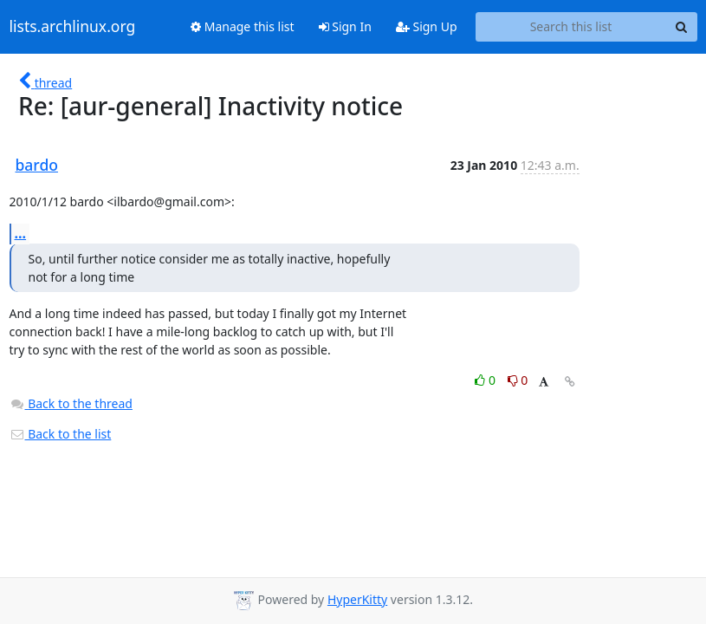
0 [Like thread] (486, 380)
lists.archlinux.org (73, 26)
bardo (37, 164)
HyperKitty (357, 599)
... (21, 233)
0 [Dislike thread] (518, 380)
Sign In (345, 26)
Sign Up (426, 26)
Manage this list (243, 26)
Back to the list (61, 434)
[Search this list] (571, 27)
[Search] (681, 27)
